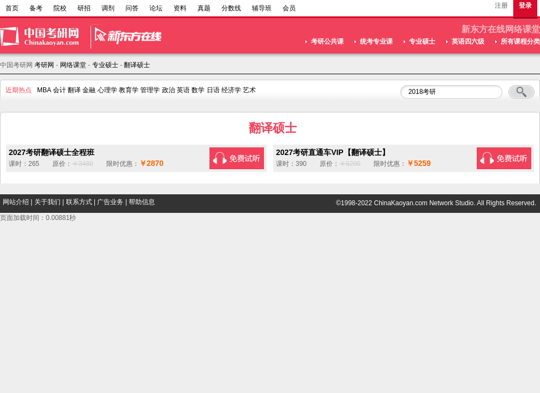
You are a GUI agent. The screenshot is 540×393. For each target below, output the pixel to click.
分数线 (231, 8)
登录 (525, 5)
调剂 (108, 8)
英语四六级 (468, 41)
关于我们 (47, 202)
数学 (198, 90)
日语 (213, 90)
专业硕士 (422, 41)
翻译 (74, 90)
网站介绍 (16, 202)
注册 (501, 5)
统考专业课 (376, 41)
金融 (88, 90)
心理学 (107, 90)
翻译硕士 (137, 65)
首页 (12, 8)
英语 (183, 90)
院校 (60, 8)
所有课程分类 (520, 41)
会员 (289, 8)
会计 (59, 90)
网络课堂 (73, 65)
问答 (132, 8)
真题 (204, 8)
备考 (36, 8)
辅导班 (262, 8)
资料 (180, 8)
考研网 (44, 65)
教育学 (129, 90)
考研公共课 (327, 41)
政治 (168, 90)
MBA (44, 90)
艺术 (249, 90)
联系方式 (79, 202)
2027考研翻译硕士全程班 (51, 152)
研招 (84, 8)
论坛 (156, 8)
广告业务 (110, 202)
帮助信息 (142, 202)
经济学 (231, 90)
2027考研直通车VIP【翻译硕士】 (332, 152)
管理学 (150, 90)
